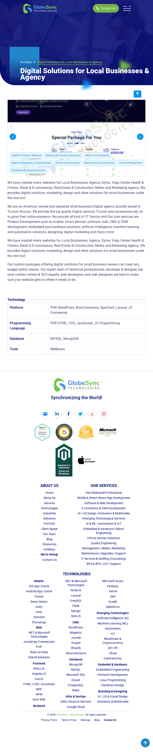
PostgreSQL (76, 685)
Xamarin (39, 617)
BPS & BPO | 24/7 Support (104, 563)
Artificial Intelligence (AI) (113, 618)
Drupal (75, 642)
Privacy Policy (49, 720)
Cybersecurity (113, 658)
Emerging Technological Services (103, 518)
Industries (49, 513)
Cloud (113, 653)
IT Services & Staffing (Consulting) (103, 558)
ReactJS (38, 668)
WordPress (76, 627)
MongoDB (75, 664)
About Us (49, 497)
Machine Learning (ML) (112, 623)
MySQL (76, 669)
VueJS (39, 679)
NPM (39, 694)
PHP (39, 647)
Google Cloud (76, 707)
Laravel (76, 595)
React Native (39, 601)
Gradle (112, 601)
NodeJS (76, 590)
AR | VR (112, 648)
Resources (49, 544)
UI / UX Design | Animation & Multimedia (104, 513)
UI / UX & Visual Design (113, 696)
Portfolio (26, 62)
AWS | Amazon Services (75, 701)
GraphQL (76, 600)
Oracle (75, 680)
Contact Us (106, 8)
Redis (75, 690)
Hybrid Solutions (39, 657)
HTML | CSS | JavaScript (39, 684)
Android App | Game (39, 591)
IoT (113, 633)
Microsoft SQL (75, 674)
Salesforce (113, 606)
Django (75, 611)
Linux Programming (113, 680)
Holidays (49, 549)
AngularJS (39, 673)
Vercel (113, 591)
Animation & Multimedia (113, 701)
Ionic (39, 612)
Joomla (76, 637)
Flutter (39, 596)
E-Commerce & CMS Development (104, 508)
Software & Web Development (103, 503)
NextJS (76, 616)
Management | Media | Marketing (103, 548)
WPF (39, 689)
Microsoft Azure (112, 581)
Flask (75, 605)
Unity (39, 606)
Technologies (49, 508)
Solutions (49, 518)
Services (49, 503)
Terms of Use (68, 720)
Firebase (112, 586)
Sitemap (85, 720)
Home (49, 492)
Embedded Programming (112, 669)
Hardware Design (112, 685)
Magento (76, 632)
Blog (49, 539)
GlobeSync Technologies (70, 714)
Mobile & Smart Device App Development (103, 497)
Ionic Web (39, 699)
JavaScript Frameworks (39, 641)
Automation (113, 628)
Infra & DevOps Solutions (103, 538)
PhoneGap (39, 622)
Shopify (76, 648)
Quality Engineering (103, 543)
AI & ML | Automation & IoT (103, 523)
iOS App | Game (39, 586)
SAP (113, 596)
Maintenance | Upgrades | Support (104, 553)
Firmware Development (112, 674)
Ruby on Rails (39, 652)
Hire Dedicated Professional (104, 492)
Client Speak (49, 529)
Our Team (49, 534)
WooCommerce (76, 653)
